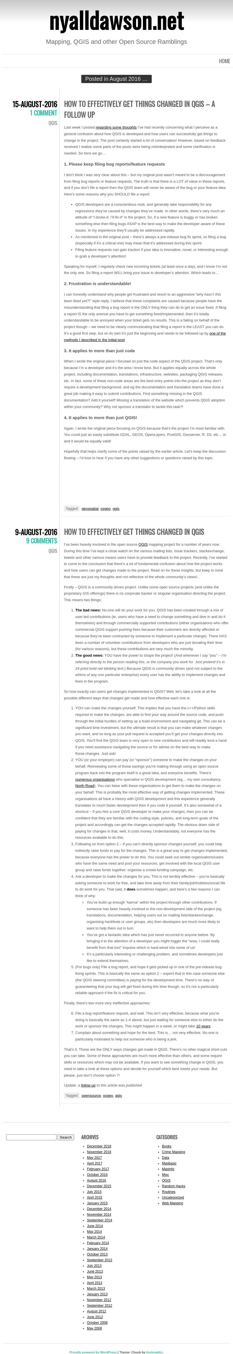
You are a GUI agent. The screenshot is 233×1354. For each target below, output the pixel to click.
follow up (88, 1085)
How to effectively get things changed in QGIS (134, 531)
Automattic (154, 1352)
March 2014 (96, 1237)
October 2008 (97, 1323)
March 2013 (96, 1289)
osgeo (106, 508)
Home (224, 61)
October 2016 (97, 1175)
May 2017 (94, 1158)
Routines (168, 1192)
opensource (91, 1095)
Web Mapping (172, 1203)
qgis (116, 508)
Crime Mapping (173, 1152)
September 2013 (99, 1260)
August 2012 (96, 1311)
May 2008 (94, 1328)
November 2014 (99, 1215)
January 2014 (97, 1249)
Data (165, 1158)
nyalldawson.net (116, 19)
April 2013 (94, 1283)
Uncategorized (173, 1198)
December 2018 (99, 1146)
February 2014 (98, 1243)
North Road (84, 786)
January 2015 (97, 1203)
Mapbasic (169, 1163)
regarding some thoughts (116, 127)
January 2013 (97, 1294)
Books (166, 1146)
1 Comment (43, 112)
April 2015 (94, 1198)
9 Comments (41, 540)
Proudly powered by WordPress (93, 1352)
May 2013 (94, 1277)
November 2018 (99, 1152)
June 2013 (95, 1271)
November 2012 (99, 1300)
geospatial (90, 508)
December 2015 (99, 1186)
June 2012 (95, 1317)
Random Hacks (173, 1186)
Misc (165, 1175)
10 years (203, 1026)
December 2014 (99, 1209)
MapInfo (168, 1169)
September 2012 (99, 1306)
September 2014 (99, 1220)
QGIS (53, 122)
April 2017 (94, 1163)
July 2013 (94, 1266)
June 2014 (95, 1226)
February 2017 (98, 1169)
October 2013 (97, 1254)
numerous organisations (95, 779)
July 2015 (94, 1192)
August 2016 (96, 1180)
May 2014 (94, 1232)
